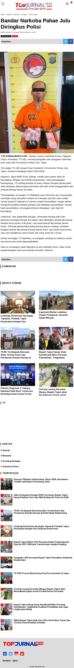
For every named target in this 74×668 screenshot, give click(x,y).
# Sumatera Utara (10, 466)
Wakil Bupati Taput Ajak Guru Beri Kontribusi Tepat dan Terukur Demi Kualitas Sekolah (42, 621)
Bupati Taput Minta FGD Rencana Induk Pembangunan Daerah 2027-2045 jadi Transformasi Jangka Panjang (41, 543)
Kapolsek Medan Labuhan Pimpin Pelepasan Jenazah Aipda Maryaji (53, 315)
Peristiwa (24, 14)
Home (2, 14)
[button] (71, 1)
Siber (15, 661)
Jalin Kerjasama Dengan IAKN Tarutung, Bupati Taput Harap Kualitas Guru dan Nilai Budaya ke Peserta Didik (41, 496)
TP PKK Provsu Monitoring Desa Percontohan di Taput (41, 573)
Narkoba (16, 14)
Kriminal (9, 14)
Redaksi (7, 661)
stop (15, 36)
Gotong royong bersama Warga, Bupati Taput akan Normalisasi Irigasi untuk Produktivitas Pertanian (39, 590)
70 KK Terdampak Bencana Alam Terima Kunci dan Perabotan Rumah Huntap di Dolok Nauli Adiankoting (40, 512)
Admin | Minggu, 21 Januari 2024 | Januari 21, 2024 (18, 32)
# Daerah (5, 450)
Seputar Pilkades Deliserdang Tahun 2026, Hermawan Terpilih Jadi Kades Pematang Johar (41, 480)
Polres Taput (33, 14)
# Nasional (6, 456)
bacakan (5, 36)
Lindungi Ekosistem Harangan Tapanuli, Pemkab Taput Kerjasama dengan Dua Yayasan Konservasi (41, 527)
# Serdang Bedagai (10, 461)
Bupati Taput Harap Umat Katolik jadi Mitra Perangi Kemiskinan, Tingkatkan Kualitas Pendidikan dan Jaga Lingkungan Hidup (55, 358)
